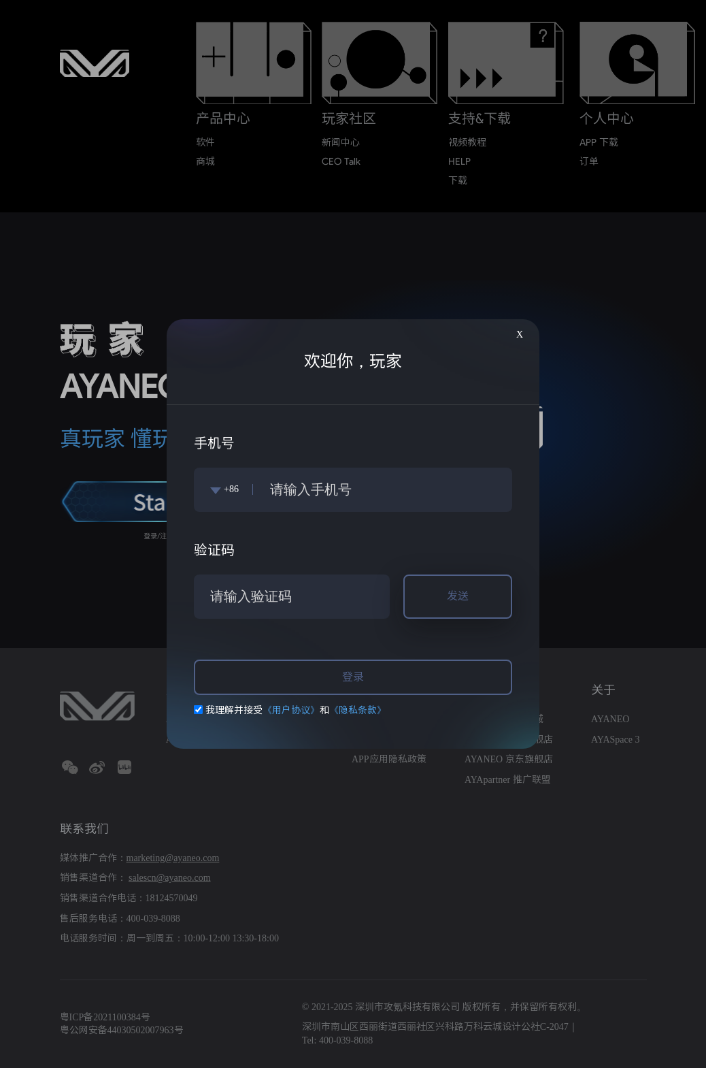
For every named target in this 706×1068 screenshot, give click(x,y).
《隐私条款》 (357, 710)
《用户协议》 (291, 710)
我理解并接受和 (290, 710)
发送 (458, 596)
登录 (353, 677)
